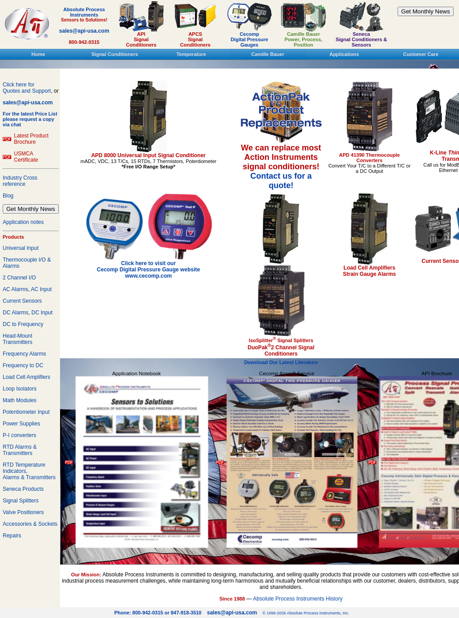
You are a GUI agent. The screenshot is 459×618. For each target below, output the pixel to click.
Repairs (12, 535)
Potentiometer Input (26, 412)
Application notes (23, 222)
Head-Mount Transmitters (17, 339)
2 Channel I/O (19, 278)
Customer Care (420, 54)
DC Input (41, 312)
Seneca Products (23, 489)
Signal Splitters (21, 501)
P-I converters (19, 435)
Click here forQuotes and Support (27, 88)
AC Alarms (15, 289)
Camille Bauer (267, 54)
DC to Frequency (23, 324)
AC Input (41, 289)
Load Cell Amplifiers (26, 377)
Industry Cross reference (20, 181)
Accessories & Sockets (30, 524)
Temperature (191, 54)
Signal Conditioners (114, 54)
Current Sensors (22, 301)
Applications (344, 54)
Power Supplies (21, 424)
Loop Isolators (19, 389)
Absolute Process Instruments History (297, 599)
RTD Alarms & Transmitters (20, 450)
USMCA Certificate (26, 156)
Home (38, 54)
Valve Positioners (23, 512)
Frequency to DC (23, 365)
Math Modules (19, 400)
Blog (8, 196)
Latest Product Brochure (31, 139)
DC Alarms (15, 312)
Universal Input (21, 248)
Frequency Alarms (24, 354)
